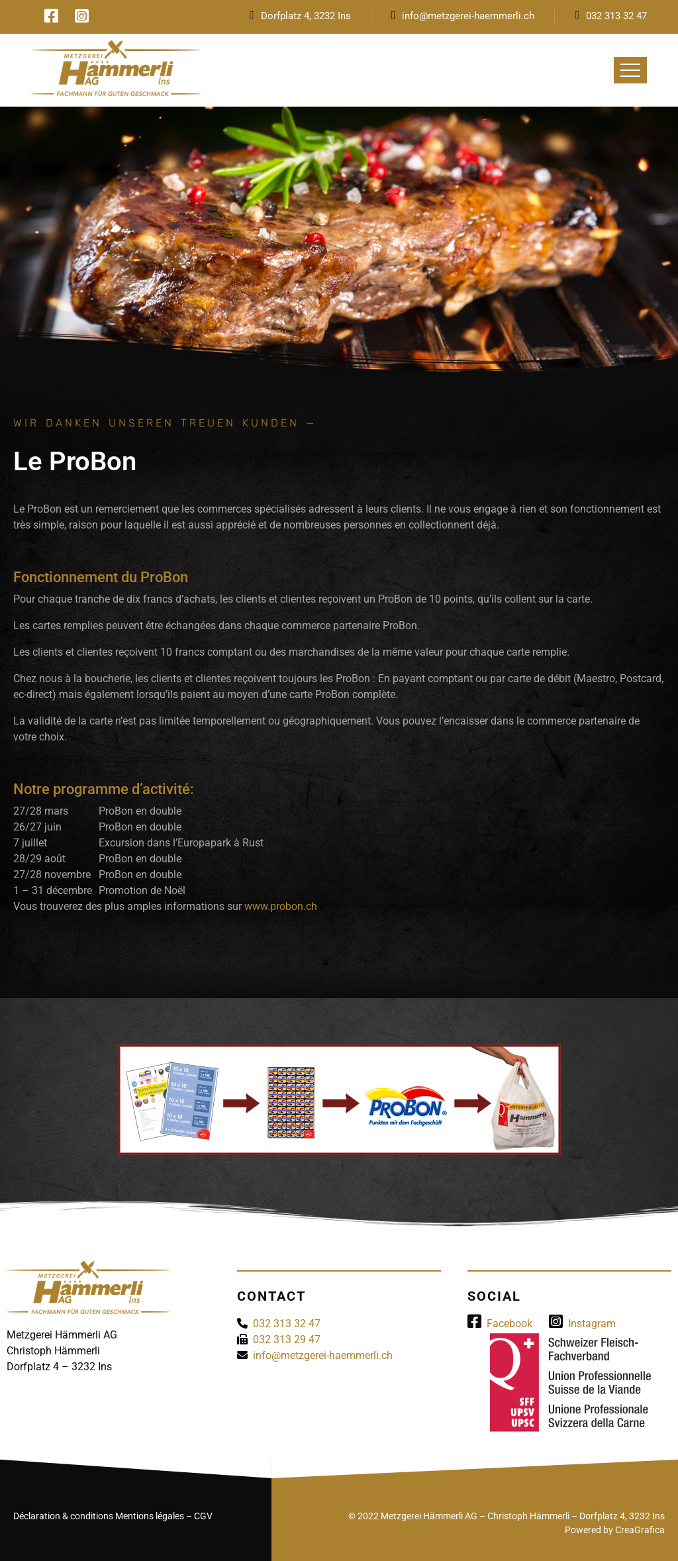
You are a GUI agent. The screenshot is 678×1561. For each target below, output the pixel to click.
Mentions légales (149, 1516)
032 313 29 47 (286, 1339)
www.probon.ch (280, 906)
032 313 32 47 (616, 16)
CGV (203, 1516)
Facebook (499, 1323)
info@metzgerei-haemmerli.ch (468, 16)
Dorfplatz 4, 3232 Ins (306, 16)
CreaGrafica (640, 1530)
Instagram (582, 1323)
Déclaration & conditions (63, 1516)
